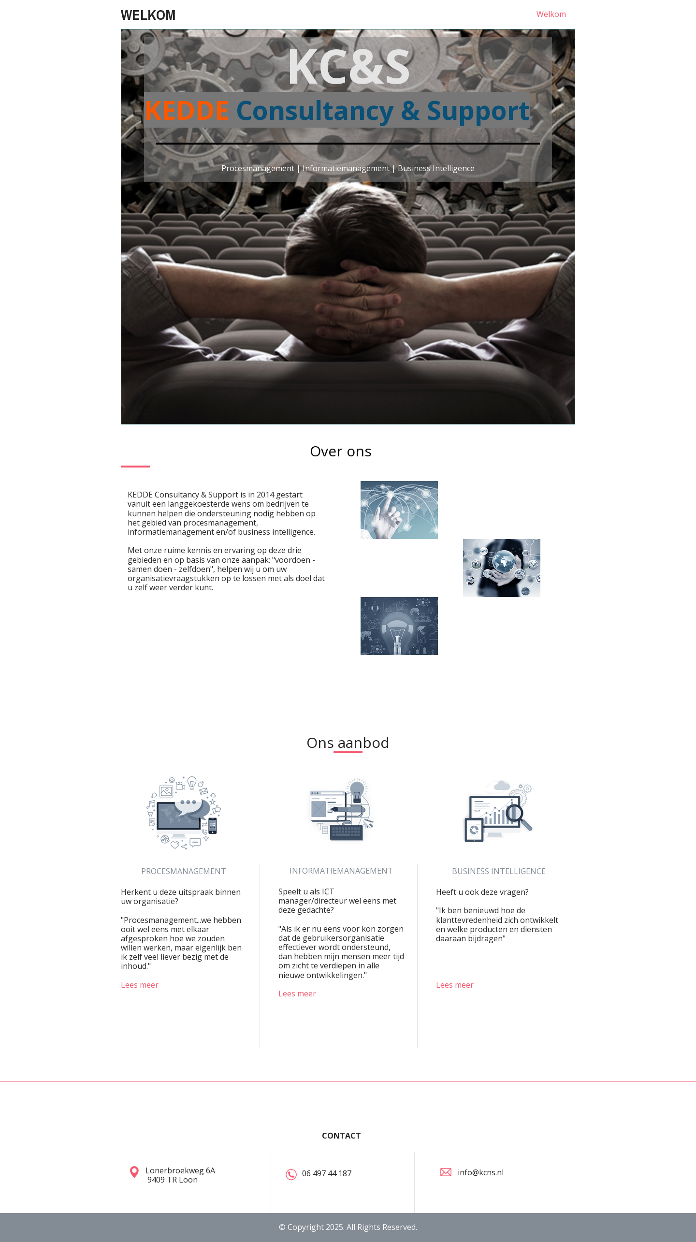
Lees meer (140, 984)
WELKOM (148, 14)
